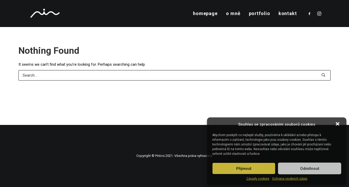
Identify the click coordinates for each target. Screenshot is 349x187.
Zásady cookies (257, 179)
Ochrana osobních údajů (289, 179)
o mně (233, 13)
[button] (338, 124)
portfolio (259, 13)
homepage (205, 13)
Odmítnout (309, 168)
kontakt (288, 13)
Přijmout (243, 168)
